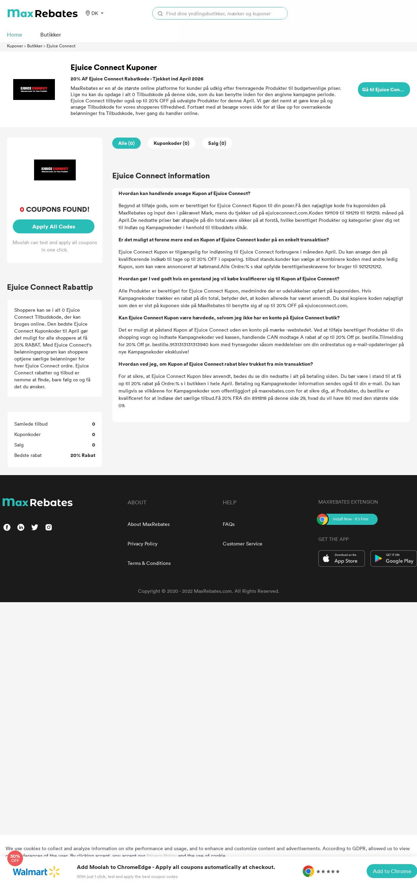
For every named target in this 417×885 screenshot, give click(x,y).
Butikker (34, 45)
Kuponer (15, 45)
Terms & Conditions (149, 563)
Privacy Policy (142, 543)
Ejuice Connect (61, 45)
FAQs (229, 524)
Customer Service (242, 543)
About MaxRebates (149, 524)
